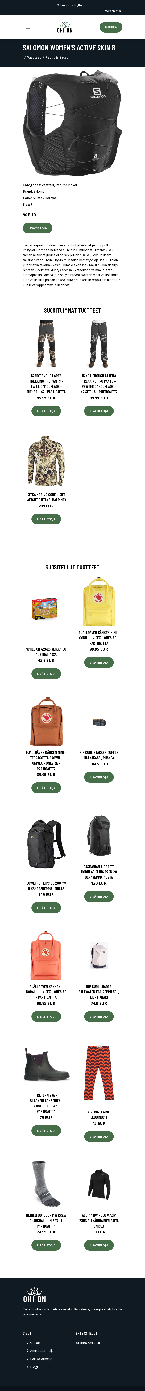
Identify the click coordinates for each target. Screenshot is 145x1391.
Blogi (34, 1367)
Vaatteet (34, 57)
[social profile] (86, 5)
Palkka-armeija (41, 1359)
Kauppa (111, 27)
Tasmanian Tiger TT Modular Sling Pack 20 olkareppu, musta (99, 872)
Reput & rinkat (56, 57)
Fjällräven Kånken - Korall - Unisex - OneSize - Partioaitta (46, 992)
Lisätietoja (37, 228)
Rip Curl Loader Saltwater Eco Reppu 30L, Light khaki (99, 992)
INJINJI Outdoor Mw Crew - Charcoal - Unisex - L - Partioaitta (46, 1220)
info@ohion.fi (112, 11)
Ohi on (35, 1343)
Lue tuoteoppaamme (38, 285)
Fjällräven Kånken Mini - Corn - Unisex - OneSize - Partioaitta (99, 638)
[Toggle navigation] (28, 26)
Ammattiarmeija (41, 1350)
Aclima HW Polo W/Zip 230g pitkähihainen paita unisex (99, 1220)
